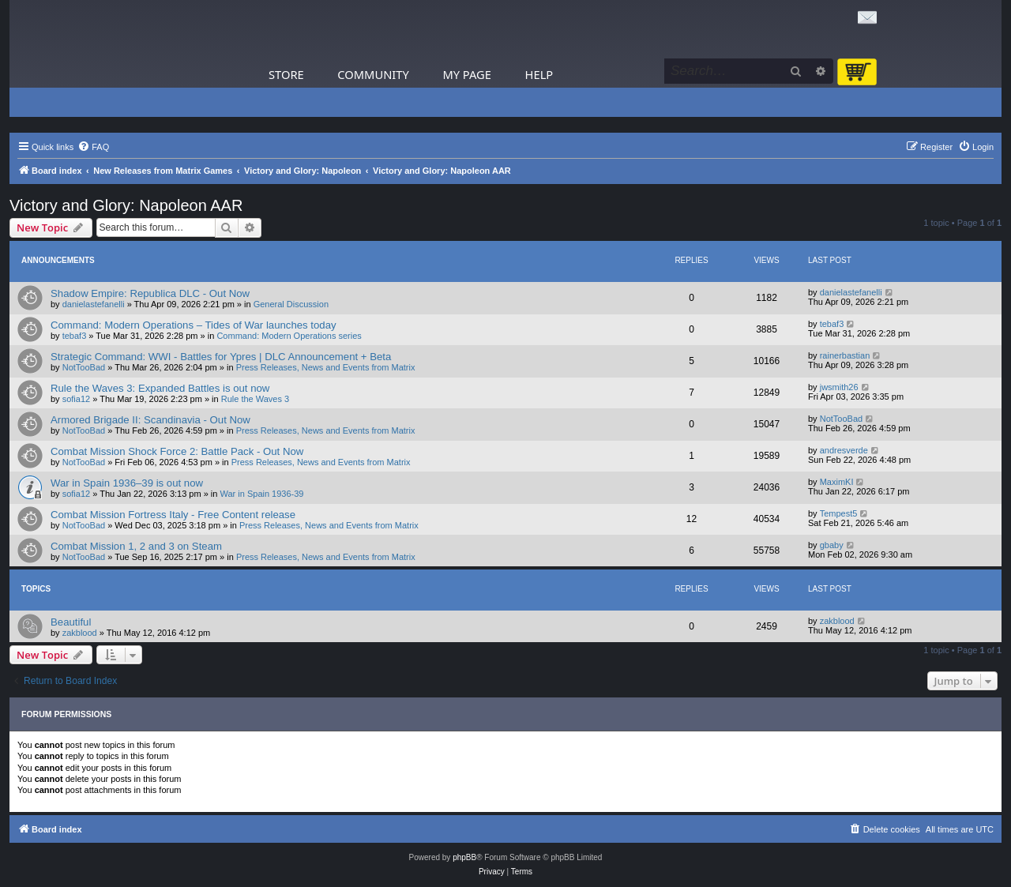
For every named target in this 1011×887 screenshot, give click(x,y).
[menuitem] (93, 146)
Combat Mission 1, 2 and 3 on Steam (136, 546)
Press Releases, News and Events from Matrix (325, 367)
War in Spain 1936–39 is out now (127, 483)
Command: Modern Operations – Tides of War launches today (193, 325)
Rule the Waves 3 (255, 399)
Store (286, 74)
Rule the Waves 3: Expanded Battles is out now (160, 388)
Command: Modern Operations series (288, 335)
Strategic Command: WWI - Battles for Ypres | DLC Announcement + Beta (221, 357)
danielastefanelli (93, 304)
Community (372, 74)
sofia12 (76, 399)
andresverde (844, 450)
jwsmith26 (839, 387)
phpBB (464, 857)
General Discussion (291, 304)
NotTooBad (83, 367)
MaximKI (837, 482)
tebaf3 (74, 335)
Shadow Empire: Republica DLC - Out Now (150, 293)
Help (539, 74)
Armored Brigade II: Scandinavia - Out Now (150, 420)
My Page (466, 74)
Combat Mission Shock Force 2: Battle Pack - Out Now (177, 451)
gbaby (832, 545)
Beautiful (71, 622)
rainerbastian (845, 355)
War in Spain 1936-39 (262, 493)
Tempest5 (839, 513)
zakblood (79, 632)
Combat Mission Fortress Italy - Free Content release (173, 515)
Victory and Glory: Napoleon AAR (125, 205)
